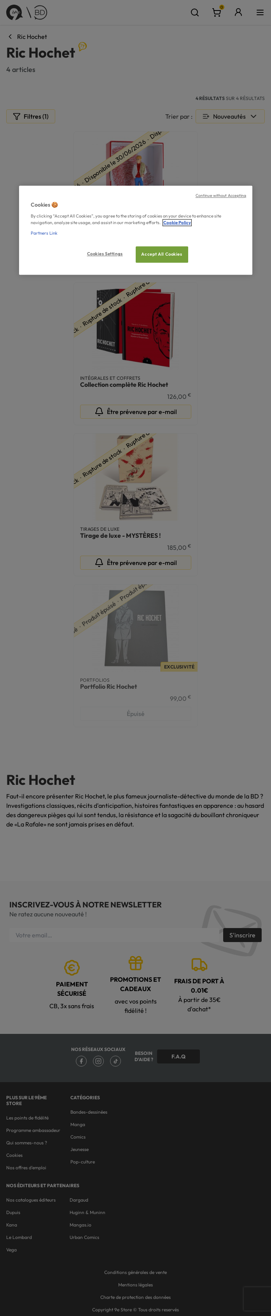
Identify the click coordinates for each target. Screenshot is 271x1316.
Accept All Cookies (161, 254)
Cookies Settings (105, 253)
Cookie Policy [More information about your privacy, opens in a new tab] (177, 222)
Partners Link (44, 233)
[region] (135, 230)
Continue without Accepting (221, 195)
